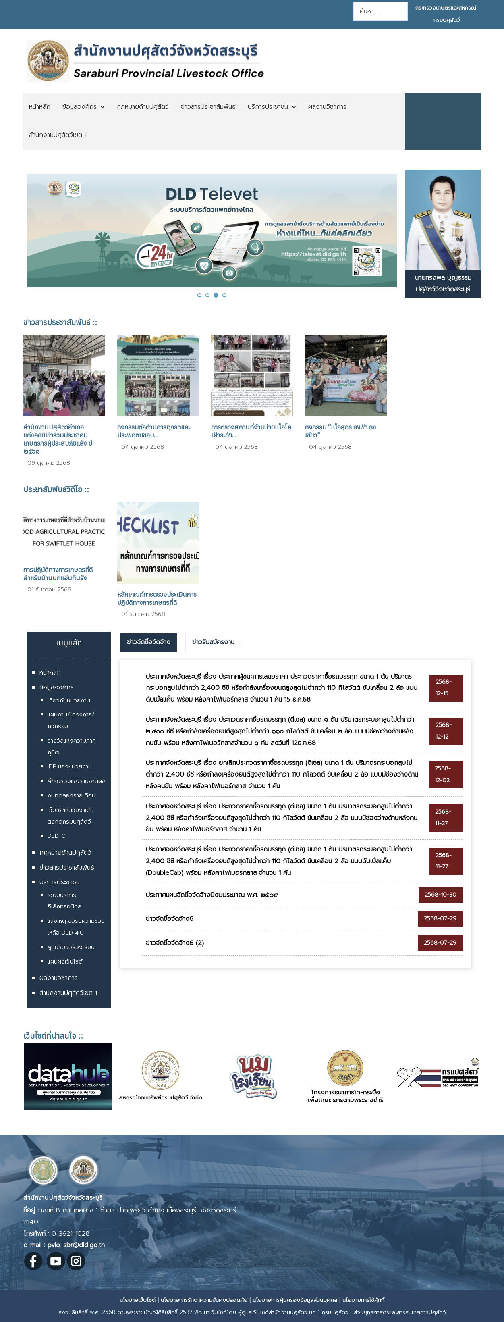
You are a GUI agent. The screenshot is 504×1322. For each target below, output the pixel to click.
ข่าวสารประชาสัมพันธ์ (66, 867)
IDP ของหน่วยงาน (70, 766)
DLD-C (56, 836)
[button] (199, 295)
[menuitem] (39, 107)
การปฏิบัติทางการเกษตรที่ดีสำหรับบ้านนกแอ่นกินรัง (58, 574)
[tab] (148, 642)
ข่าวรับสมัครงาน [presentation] (213, 642)
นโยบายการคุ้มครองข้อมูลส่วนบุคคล (295, 1300)
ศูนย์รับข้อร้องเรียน (71, 947)
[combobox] (380, 11)
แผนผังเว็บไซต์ (65, 962)
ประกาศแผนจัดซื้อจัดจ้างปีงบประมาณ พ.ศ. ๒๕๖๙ (212, 895)
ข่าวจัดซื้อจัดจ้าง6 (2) (175, 943)
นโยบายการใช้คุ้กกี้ (363, 1300)
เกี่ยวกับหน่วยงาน (69, 700)
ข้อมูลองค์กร (56, 687)
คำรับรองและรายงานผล (77, 781)
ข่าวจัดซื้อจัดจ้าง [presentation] (148, 642)
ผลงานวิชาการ (58, 978)
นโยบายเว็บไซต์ (138, 1300)
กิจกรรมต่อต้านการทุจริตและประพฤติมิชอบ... (154, 431)
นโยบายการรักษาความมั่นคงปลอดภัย (204, 1300)
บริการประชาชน (59, 882)
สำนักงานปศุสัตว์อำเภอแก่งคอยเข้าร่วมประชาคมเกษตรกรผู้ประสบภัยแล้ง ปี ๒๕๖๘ (57, 439)
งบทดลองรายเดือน (71, 795)
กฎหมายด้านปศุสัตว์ (65, 853)
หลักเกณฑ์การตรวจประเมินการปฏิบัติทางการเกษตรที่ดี (157, 598)
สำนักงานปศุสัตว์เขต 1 (68, 993)
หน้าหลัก (50, 672)
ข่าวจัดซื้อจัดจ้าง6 (169, 919)
